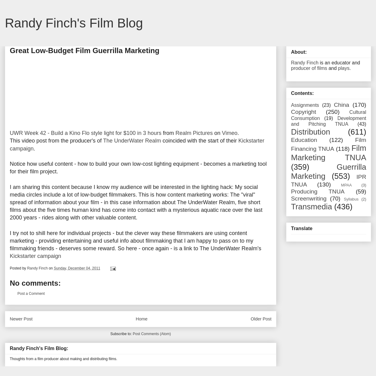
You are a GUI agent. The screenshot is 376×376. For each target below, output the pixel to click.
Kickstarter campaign (35, 256)
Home (141, 318)
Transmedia (311, 206)
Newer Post (21, 318)
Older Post (261, 318)
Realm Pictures (194, 133)
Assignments (305, 105)
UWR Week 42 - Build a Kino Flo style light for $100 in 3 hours (85, 133)
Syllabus (351, 199)
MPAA (346, 185)
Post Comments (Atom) (152, 334)
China (341, 105)
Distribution (310, 132)
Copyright (303, 112)
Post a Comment (31, 293)
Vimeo (230, 133)
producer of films (309, 68)
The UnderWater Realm (132, 141)
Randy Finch (305, 62)
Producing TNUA (318, 191)
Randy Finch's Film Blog (74, 23)
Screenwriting (308, 198)
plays (343, 68)
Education (304, 140)
